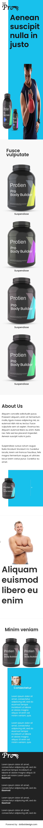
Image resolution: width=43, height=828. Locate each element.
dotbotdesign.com (28, 824)
